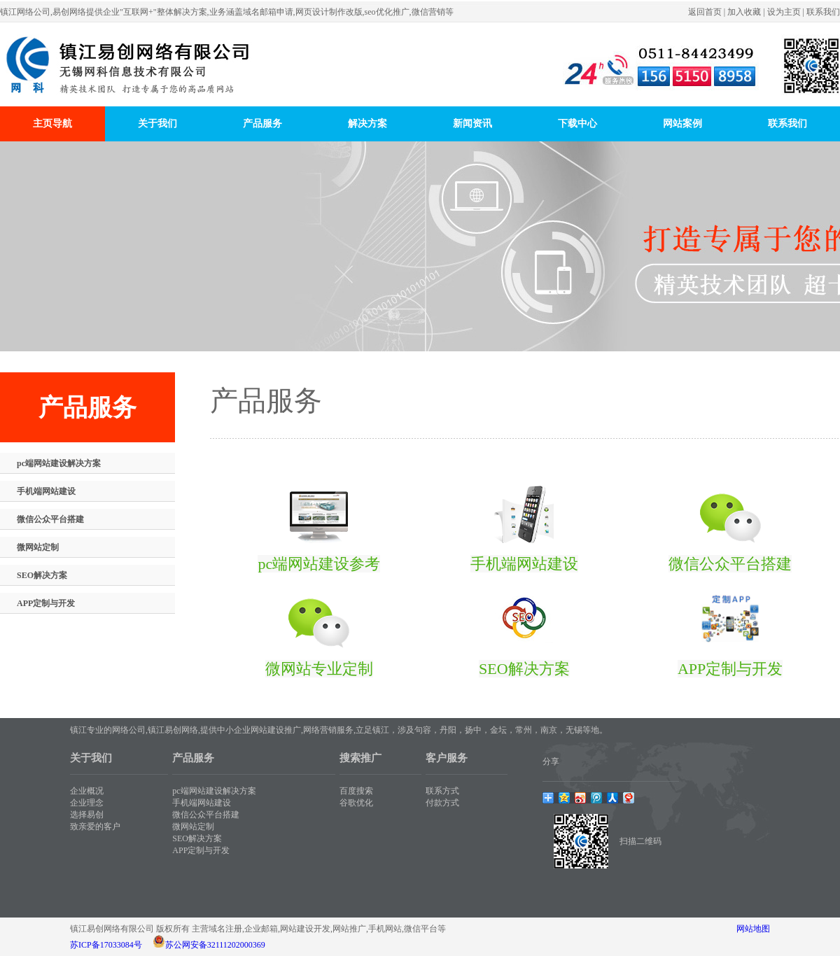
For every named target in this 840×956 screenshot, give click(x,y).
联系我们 (823, 12)
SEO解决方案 (42, 575)
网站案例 (682, 123)
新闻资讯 (472, 123)
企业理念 (87, 803)
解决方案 (367, 123)
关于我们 (157, 123)
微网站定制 (38, 547)
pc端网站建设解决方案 (59, 463)
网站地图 (753, 929)
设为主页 (784, 12)
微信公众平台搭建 (50, 519)
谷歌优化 (356, 803)
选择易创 (87, 815)
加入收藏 (744, 12)
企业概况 (87, 791)
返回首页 (705, 12)
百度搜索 (356, 791)
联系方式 (442, 791)
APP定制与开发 (46, 603)
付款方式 (442, 803)
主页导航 (52, 123)
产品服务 (262, 123)
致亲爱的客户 (95, 826)
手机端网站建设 (46, 491)
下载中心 (577, 123)
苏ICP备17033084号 (106, 945)
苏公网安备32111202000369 (215, 945)
